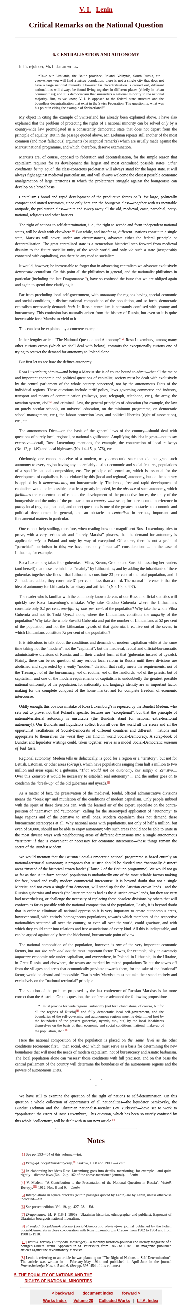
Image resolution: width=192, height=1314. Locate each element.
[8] (113, 1120)
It (20, 266)
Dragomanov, (36, 1214)
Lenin (104, 9)
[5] (77, 1010)
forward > (131, 1293)
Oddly (24, 706)
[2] (123, 338)
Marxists (26, 157)
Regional (26, 758)
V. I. (85, 9)
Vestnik (33, 1242)
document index (97, 1293)
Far (21, 295)
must (46, 1006)
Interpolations (36, 1195)
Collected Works (114, 1300)
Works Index (55, 1300)
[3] (51, 401)
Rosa (23, 372)
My (21, 117)
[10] (35, 1186)
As (21, 793)
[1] (73, 231)
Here (23, 1040)
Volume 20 (83, 1300)
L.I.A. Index (147, 1300)
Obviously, (27, 459)
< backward (63, 1293)
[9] (74, 1162)
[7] (85, 277)
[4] (108, 782)
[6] (66, 1030)
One (22, 528)
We (21, 857)
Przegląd (32, 1163)
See (28, 1154)
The (22, 225)
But (22, 362)
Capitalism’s (29, 197)
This (22, 329)
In (20, 66)
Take (43, 76)
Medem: (37, 1182)
